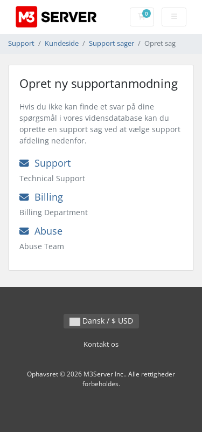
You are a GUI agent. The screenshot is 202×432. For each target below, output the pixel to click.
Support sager (111, 43)
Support (21, 43)
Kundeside (62, 43)
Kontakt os (101, 344)
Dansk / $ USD (101, 321)
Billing (41, 196)
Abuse (40, 230)
